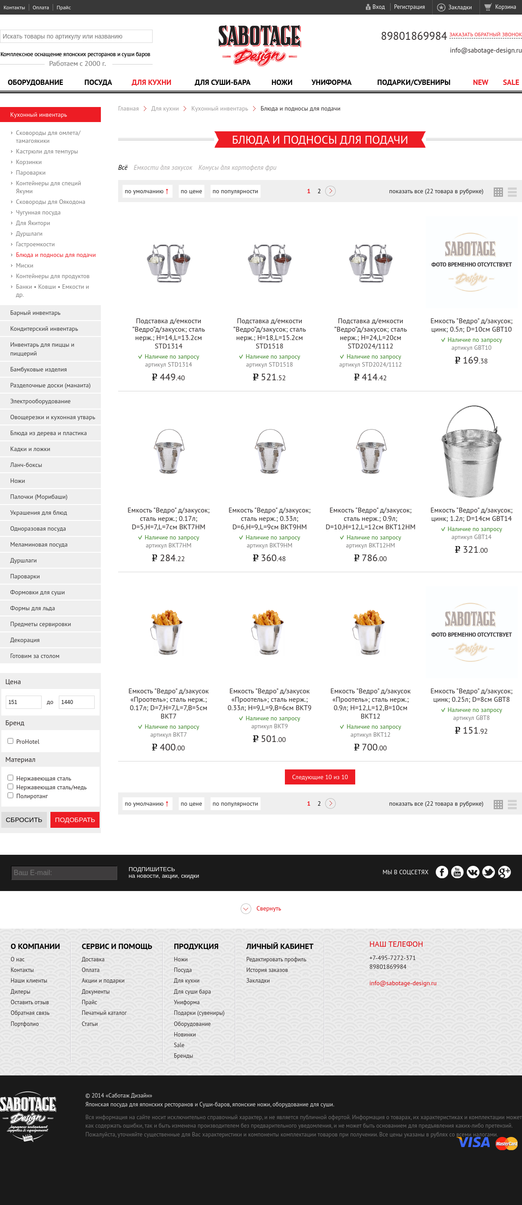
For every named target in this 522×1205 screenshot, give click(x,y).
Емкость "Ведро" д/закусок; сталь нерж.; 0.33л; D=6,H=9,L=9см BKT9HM (270, 518)
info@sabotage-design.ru (486, 50)
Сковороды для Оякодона (50, 202)
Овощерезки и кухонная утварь (52, 417)
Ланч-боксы (26, 465)
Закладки (460, 7)
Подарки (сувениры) (199, 1013)
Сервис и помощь (117, 946)
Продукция (196, 946)
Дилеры (21, 991)
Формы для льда (32, 608)
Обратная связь (30, 1013)
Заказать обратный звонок (485, 34)
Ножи (282, 82)
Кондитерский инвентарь (44, 329)
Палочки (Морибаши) (39, 497)
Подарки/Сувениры (414, 82)
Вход (378, 7)
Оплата (41, 7)
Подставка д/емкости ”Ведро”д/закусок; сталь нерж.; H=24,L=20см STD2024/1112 (370, 333)
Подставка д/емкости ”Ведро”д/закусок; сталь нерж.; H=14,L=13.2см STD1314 (168, 333)
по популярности (235, 191)
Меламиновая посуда (39, 544)
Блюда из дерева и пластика (48, 433)
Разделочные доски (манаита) (50, 385)
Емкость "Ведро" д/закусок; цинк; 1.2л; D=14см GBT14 (471, 514)
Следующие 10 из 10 (320, 777)
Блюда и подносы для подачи (56, 255)
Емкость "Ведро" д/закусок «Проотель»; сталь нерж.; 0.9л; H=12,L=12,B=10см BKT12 (370, 703)
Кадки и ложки (30, 449)
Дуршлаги (29, 233)
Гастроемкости (35, 244)
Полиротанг (32, 796)
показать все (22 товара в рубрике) (436, 191)
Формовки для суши (37, 592)
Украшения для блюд (38, 512)
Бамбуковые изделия (38, 369)
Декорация (25, 640)
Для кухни (152, 82)
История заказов (267, 970)
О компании (35, 946)
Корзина (505, 7)
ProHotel (27, 742)
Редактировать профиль (276, 959)
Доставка (93, 959)
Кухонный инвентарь (38, 115)
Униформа (331, 82)
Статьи (90, 1024)
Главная (128, 108)
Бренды (183, 1056)
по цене (191, 191)
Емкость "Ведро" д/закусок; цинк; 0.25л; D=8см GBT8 (471, 695)
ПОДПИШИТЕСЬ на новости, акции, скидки (164, 872)
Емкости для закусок (163, 167)
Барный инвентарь (35, 313)
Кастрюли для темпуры (47, 151)
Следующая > (330, 192)
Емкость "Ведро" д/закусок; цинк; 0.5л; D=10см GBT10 (471, 324)
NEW (480, 82)
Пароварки (31, 172)
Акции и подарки (103, 980)
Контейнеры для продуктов (53, 276)
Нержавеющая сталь (43, 778)
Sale (511, 82)
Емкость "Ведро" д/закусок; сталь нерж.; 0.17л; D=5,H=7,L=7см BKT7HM (168, 518)
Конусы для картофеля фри (237, 167)
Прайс (64, 7)
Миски (24, 265)
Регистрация (409, 7)
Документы (96, 991)
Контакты (14, 7)
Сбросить (24, 819)
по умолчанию (144, 191)
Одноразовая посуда (38, 528)
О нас (18, 959)
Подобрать (75, 819)
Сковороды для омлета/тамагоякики (48, 137)
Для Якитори (33, 223)
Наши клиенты (29, 980)
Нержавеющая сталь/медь (51, 787)
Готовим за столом (34, 656)
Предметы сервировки (40, 624)
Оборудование (35, 82)
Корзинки (29, 162)
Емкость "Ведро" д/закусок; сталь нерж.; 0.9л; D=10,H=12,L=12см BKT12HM (370, 518)
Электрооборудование (40, 401)
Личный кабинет (280, 946)
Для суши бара (192, 991)
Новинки (185, 1034)
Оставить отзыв (30, 1002)
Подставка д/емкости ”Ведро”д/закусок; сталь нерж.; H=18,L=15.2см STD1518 (269, 333)
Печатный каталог (104, 1013)
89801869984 (414, 36)
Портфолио (25, 1024)
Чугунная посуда (38, 212)
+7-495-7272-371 (392, 958)
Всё (122, 167)
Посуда (98, 82)
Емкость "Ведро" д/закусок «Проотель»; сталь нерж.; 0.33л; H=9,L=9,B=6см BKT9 (269, 699)
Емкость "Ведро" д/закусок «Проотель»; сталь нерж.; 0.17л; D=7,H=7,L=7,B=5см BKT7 (168, 703)
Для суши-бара (222, 82)
